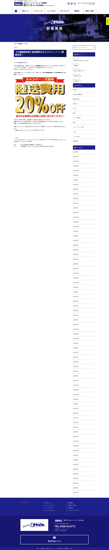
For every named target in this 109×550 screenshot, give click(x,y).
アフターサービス (64, 11)
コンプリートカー (38, 11)
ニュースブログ (51, 11)
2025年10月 (76, 170)
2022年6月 (75, 357)
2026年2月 (75, 152)
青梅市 (53, 139)
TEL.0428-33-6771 (64, 526)
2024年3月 (75, 259)
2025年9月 (75, 175)
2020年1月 (75, 492)
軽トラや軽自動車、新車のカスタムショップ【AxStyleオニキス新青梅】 (53, 548)
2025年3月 (75, 203)
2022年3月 (75, 371)
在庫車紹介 (75, 141)
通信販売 (30, 141)
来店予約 (70, 507)
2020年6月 (75, 469)
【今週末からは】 (77, 76)
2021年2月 (75, 432)
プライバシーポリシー (74, 510)
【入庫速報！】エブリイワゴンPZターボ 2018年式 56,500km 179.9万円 (37, 146)
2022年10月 (76, 338)
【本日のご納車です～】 (79, 71)
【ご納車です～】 (77, 81)
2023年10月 (76, 282)
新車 (20, 139)
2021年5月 (75, 418)
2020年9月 (75, 455)
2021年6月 (75, 413)
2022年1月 (75, 380)
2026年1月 (75, 156)
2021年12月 (76, 385)
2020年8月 (75, 460)
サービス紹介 (76, 136)
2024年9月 (75, 231)
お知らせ (75, 104)
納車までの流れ (90, 11)
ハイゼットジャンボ (24, 141)
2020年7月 (75, 464)
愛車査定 (77, 11)
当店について (25, 11)
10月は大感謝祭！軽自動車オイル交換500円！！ (31, 144)
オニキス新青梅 (40, 139)
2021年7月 (75, 408)
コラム (74, 132)
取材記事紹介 (76, 99)
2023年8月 (75, 292)
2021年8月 (75, 404)
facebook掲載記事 (77, 94)
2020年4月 (75, 478)
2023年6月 (75, 301)
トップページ (25, 502)
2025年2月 (75, 208)
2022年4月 (75, 366)
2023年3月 (75, 315)
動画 (74, 113)
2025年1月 (75, 212)
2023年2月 (75, 320)
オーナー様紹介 (77, 118)
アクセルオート (61, 139)
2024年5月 (75, 250)
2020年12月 (76, 441)
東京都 (56, 139)
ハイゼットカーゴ (47, 139)
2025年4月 (75, 198)
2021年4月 (75, 422)
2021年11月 (76, 390)
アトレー (35, 139)
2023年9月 (75, 287)
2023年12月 (76, 273)
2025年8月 (75, 180)
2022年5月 (75, 362)
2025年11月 (76, 166)
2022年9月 (75, 343)
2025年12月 (76, 161)
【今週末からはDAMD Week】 (81, 60)
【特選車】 (75, 66)
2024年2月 (75, 264)
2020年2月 (75, 488)
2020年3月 (75, 483)
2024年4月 (75, 254)
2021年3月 (75, 427)
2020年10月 (76, 450)
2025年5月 (75, 194)
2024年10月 (76, 226)
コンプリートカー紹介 (78, 127)
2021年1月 (75, 436)
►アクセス (92, 4)
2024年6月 (75, 245)
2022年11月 (76, 334)
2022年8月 (75, 348)
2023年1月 (75, 324)
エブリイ (17, 139)
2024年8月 (75, 236)
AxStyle (23, 139)
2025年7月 (75, 184)
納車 (74, 122)
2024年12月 (76, 217)
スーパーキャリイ (29, 139)
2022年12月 (76, 329)
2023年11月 (76, 278)
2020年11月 (76, 446)
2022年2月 (75, 376)
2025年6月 (75, 189)
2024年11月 (76, 222)
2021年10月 (76, 394)
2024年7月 (75, 240)
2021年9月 (75, 399)
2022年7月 (75, 352)
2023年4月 (75, 310)
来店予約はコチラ (54, 539)
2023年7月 (75, 296)
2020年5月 (75, 474)
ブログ (16, 137)
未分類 (74, 90)
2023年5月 (75, 306)
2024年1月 (75, 268)
